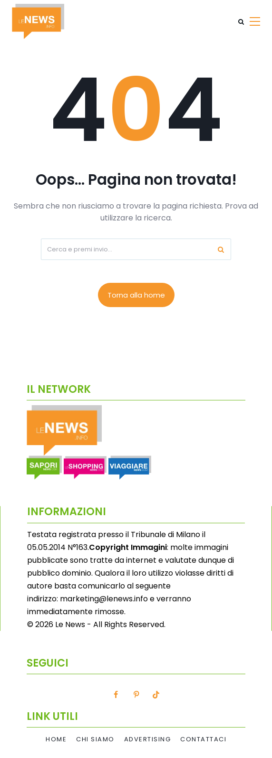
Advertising (147, 739)
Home (56, 739)
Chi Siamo (95, 739)
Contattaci (203, 739)
